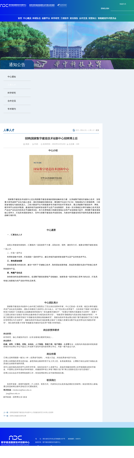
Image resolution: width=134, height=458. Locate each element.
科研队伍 (36, 18)
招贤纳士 (92, 18)
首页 (20, 18)
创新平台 (46, 18)
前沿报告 (74, 18)
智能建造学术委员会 (107, 18)
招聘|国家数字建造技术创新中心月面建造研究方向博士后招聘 (31, 412)
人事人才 (12, 85)
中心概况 (27, 18)
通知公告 (83, 130)
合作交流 (83, 18)
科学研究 (55, 18)
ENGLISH (105, 8)
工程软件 (64, 18)
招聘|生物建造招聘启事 (18, 416)
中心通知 (12, 77)
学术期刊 (12, 109)
